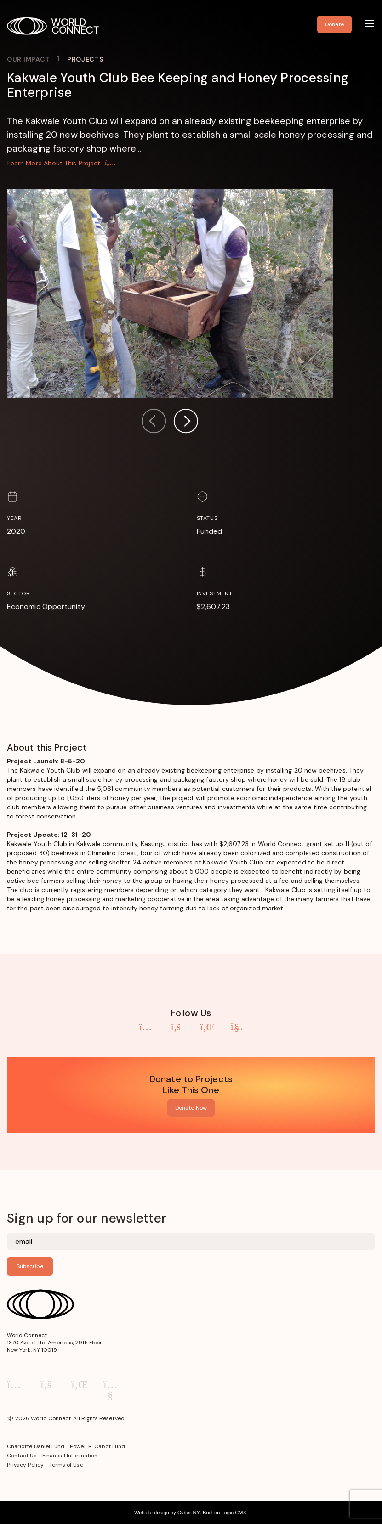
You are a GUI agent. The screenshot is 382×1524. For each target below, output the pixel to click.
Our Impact (28, 59)
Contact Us (22, 1455)
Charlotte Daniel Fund (35, 1446)
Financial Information (69, 1455)
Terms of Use (66, 1464)
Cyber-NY (188, 1512)
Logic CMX (233, 1512)
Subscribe (30, 1266)
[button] (185, 422)
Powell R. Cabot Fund (97, 1446)
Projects (85, 59)
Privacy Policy (25, 1464)
